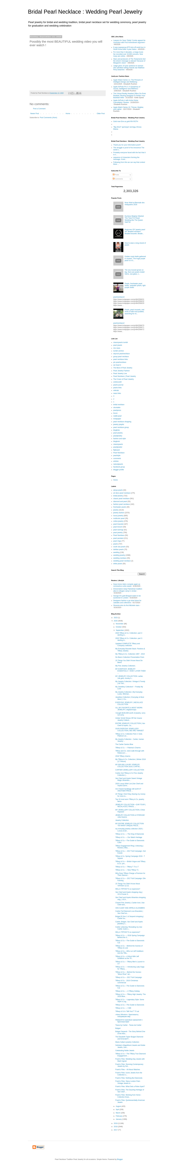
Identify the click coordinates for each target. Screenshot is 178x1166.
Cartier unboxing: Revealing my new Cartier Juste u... (128, 928)
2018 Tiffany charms (122, 756)
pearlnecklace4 (119, 297)
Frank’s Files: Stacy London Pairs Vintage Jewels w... (127, 1082)
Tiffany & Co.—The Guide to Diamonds (129, 1005)
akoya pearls (118, 490)
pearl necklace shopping (122, 422)
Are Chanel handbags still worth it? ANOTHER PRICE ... (128, 790)
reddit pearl (117, 416)
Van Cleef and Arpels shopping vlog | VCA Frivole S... (128, 893)
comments (117, 458)
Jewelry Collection (122, 820)
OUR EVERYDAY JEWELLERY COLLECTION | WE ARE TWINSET (129, 730)
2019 (116, 1123)
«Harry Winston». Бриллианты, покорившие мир (127, 1015)
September (120, 630)
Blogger (120, 1159)
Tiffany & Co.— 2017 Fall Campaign (128, 977)
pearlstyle (116, 455)
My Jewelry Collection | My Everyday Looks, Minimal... (128, 693)
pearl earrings (118, 530)
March (118, 1113)
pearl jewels (117, 345)
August (118, 1106)
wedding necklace (120, 558)
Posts (116, 175)
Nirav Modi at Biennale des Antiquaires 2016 (134, 204)
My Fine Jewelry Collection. (125, 666)
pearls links (117, 388)
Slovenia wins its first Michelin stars (126, 605)
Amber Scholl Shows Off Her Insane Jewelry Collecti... (128, 719)
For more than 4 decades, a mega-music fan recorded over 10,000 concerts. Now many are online (128, 54)
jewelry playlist (118, 424)
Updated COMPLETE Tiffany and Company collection (127, 644)
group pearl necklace (121, 357)
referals (116, 390)
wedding (116, 552)
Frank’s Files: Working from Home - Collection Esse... (128, 1096)
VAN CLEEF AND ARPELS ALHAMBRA (130, 908)
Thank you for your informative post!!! (127, 145)
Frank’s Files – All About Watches (127, 1070)
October (119, 627)
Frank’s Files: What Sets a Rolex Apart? (130, 1086)
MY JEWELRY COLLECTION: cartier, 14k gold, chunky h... (129, 677)
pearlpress (117, 410)
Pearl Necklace (119, 453)
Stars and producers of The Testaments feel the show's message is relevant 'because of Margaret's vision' (129, 61)
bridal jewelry (118, 496)
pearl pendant (118, 538)
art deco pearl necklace (122, 493)
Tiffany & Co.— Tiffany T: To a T (127, 867)
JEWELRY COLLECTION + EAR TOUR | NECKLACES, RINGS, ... (130, 805)
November (120, 624)
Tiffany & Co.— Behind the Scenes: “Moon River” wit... (128, 973)
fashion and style (119, 439)
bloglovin (116, 441)
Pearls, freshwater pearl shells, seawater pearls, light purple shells (135, 286)
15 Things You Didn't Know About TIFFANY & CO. (127, 885)
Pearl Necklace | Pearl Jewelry (124, 376)
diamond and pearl (120, 501)
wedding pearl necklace (122, 561)
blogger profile (118, 470)
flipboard (116, 450)
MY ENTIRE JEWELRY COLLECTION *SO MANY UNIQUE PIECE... (129, 825)
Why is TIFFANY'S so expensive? (127, 889)
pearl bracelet (118, 524)
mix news (116, 348)
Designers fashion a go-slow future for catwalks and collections (127, 601)
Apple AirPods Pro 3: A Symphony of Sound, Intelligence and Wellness (126, 88)
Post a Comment (39, 109)
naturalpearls (118, 464)
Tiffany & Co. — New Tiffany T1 (126, 870)
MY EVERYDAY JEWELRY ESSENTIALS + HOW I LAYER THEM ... (130, 671)
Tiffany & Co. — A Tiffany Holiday (127, 991)
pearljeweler (117, 447)
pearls (115, 544)
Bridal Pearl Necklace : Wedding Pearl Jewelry (85, 12)
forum (115, 413)
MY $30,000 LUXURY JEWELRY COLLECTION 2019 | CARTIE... (128, 766)
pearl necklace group (121, 427)
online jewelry (118, 521)
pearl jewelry (118, 433)
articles (116, 461)
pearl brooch (118, 527)
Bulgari (117, 1028)
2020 (116, 621)
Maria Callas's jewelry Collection (127, 1042)
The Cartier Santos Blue (124, 744)
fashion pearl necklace (121, 504)
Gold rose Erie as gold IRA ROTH (125, 121)
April (117, 1109)
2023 (116, 618)
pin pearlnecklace (119, 362)
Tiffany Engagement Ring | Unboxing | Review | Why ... (129, 847)
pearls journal (118, 385)
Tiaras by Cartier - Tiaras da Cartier (128, 1025)
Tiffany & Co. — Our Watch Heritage (128, 837)
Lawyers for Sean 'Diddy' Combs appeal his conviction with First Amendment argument (129, 41)
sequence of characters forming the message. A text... (126, 158)
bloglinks (116, 430)
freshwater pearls (119, 507)
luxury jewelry (118, 516)
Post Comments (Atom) (48, 118)
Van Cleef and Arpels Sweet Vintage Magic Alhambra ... (128, 779)
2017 (116, 1130)
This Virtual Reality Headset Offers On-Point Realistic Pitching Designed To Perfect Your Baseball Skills (129, 96)
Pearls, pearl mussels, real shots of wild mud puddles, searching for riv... (134, 312)
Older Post (101, 114)
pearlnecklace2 (119, 323)
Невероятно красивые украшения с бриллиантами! (129, 1021)
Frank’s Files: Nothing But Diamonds (128, 1078)
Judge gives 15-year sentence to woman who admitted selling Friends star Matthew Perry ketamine (128, 68)
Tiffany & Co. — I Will (123, 1008)
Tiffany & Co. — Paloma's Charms (128, 748)
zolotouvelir (117, 382)
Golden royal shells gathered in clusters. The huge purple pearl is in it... (135, 258)
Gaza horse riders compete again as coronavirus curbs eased (126, 585)
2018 (116, 1127)
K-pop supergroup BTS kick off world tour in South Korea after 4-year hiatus (129, 48)
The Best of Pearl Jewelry (122, 368)
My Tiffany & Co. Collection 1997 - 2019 (130, 654)
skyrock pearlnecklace (121, 354)
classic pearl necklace (121, 499)
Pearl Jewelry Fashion (121, 371)
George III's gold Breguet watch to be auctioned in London (127, 597)
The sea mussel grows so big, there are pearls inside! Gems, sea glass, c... (135, 272)
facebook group (119, 467)
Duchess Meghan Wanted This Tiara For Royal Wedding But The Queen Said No (134, 219)
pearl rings (117, 541)
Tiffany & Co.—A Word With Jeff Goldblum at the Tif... (127, 957)
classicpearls (118, 444)
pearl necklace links (120, 359)
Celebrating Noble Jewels (124, 1050)
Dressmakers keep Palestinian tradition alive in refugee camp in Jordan (127, 590)
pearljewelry (117, 436)
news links (117, 393)
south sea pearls (119, 547)
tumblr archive (118, 351)
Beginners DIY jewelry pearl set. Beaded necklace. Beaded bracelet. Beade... (135, 232)
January (119, 1119)
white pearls (117, 564)
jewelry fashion (118, 513)
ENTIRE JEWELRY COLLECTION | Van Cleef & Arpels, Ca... (130, 724)
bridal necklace (118, 405)
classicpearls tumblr (120, 342)
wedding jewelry (119, 555)
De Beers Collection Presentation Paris (129, 657)
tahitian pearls (118, 549)
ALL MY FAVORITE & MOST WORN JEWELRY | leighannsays (128, 709)
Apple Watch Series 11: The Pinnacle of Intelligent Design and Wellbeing (128, 81)
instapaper (117, 419)
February (119, 1116)
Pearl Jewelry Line (120, 373)
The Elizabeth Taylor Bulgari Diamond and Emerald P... (129, 1038)
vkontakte (116, 407)
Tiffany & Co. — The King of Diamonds (129, 834)
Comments (118, 179)
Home (68, 114)
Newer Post (34, 114)
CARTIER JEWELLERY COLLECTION (129, 770)
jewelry (115, 510)
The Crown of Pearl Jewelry (123, 379)
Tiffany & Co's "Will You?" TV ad (127, 1011)
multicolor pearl (119, 518)
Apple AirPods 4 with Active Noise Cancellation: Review (125, 101)
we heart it (117, 365)
